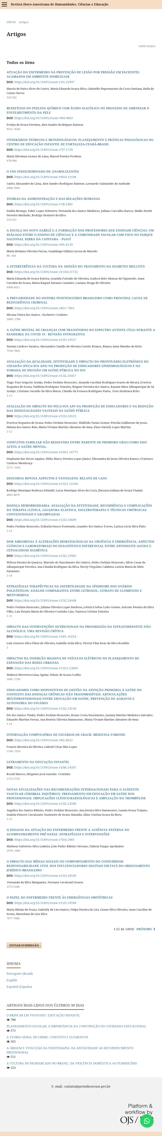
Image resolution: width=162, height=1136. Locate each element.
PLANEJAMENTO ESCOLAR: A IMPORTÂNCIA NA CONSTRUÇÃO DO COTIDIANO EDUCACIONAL (76, 1026)
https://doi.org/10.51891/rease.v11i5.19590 (45, 903)
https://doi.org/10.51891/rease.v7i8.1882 (43, 204)
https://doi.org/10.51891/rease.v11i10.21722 (46, 272)
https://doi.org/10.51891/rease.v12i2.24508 (45, 803)
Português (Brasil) (20, 973)
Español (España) (19, 987)
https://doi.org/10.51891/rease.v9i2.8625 (43, 740)
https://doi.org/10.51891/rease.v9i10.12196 (45, 177)
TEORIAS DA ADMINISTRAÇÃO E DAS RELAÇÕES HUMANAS (53, 199)
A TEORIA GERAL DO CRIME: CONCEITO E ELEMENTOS (47, 1037)
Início (11, 22)
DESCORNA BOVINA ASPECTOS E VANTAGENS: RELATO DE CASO (57, 478)
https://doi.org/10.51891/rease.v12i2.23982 (45, 556)
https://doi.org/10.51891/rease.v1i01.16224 (45, 636)
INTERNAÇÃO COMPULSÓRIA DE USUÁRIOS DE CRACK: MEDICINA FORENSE (66, 735)
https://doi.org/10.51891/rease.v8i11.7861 (44, 308)
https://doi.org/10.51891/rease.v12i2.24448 (45, 600)
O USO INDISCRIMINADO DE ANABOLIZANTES (43, 171)
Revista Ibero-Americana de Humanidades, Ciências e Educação (59, 4)
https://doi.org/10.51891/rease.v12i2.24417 (45, 376)
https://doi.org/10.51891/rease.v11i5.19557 (45, 340)
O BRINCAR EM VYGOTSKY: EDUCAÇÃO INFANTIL (43, 1015)
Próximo (144, 929)
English (12, 980)
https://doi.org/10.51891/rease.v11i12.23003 (46, 668)
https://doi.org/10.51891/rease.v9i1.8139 (43, 244)
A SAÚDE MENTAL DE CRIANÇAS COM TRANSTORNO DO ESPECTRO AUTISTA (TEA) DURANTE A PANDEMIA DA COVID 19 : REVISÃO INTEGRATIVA (81, 332)
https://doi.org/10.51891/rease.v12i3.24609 (45, 520)
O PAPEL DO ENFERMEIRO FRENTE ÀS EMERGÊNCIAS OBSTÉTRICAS (60, 897)
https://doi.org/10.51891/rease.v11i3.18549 (45, 875)
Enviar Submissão (24, 945)
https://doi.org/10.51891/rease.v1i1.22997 (44, 82)
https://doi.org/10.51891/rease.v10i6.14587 (45, 767)
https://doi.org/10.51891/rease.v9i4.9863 (43, 118)
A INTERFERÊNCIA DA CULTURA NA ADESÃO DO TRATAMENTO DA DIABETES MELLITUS (76, 266)
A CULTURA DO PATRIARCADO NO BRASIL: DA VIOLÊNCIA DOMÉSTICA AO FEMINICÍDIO (72, 1063)
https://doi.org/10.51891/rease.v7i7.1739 (43, 150)
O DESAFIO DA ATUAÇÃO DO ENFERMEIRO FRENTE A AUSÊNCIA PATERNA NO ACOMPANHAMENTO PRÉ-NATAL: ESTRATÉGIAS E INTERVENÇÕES (68, 832)
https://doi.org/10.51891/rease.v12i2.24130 (45, 708)
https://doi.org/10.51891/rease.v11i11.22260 (46, 484)
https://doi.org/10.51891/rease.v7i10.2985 (44, 839)
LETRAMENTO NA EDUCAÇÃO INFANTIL (38, 762)
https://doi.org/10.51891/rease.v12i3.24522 (45, 416)
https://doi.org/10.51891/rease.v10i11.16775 (46, 452)
